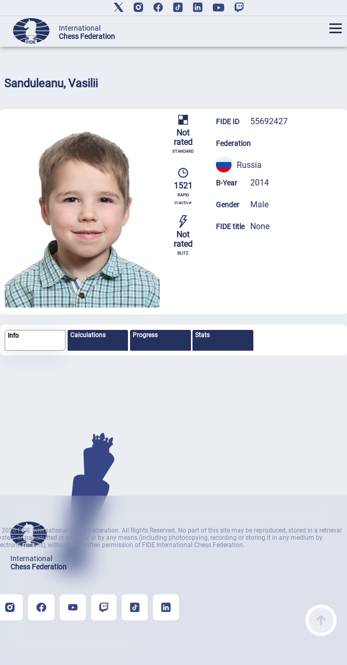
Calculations (88, 335)
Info (13, 335)
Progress (145, 335)
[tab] (35, 340)
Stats (202, 335)
